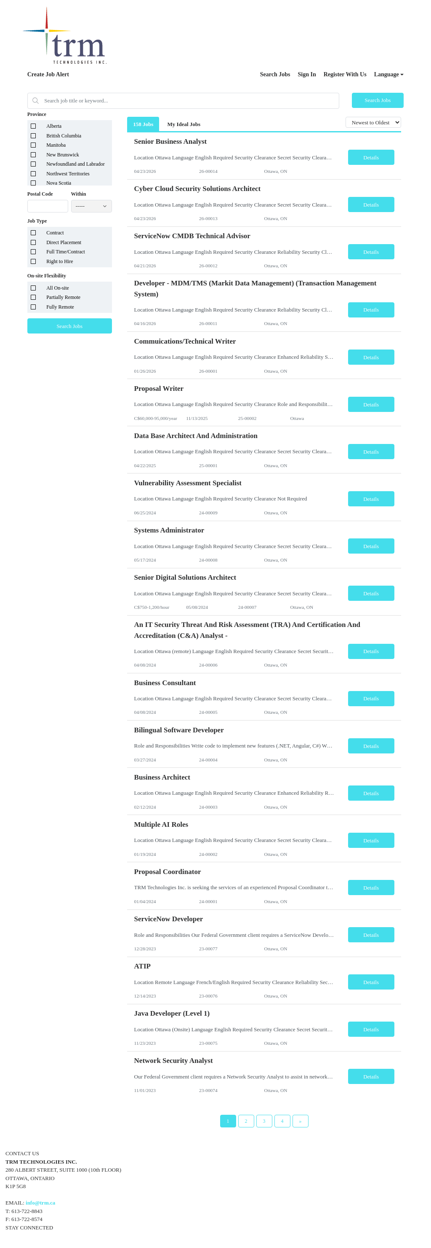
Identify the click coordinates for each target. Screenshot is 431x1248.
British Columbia (63, 136)
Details (371, 157)
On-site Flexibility (46, 276)
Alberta (53, 126)
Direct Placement (63, 242)
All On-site (57, 288)
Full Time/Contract (65, 252)
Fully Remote (60, 307)
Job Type (37, 221)
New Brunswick (62, 155)
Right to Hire (59, 261)
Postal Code (40, 194)
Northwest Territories (68, 174)
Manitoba (56, 145)
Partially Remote (63, 297)
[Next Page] (301, 1121)
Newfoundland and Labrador (75, 164)
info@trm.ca (40, 1203)
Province (36, 114)
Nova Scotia (58, 183)
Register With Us (345, 74)
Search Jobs (275, 74)
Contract (55, 233)
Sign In (307, 74)
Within (78, 194)
